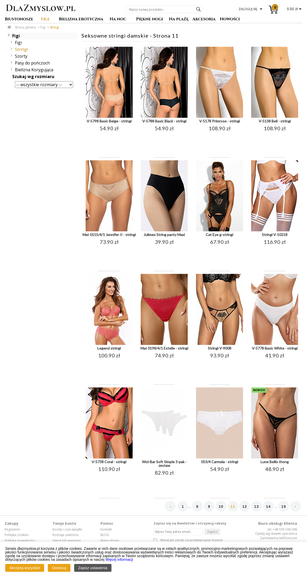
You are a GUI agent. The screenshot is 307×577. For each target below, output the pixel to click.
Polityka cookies (16, 535)
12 (244, 506)
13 (256, 506)
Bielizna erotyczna (81, 19)
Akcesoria (204, 19)
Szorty (21, 56)
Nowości (230, 19)
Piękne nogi (149, 19)
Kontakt (106, 529)
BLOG (105, 535)
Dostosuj (59, 568)
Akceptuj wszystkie (24, 568)
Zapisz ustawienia (92, 568)
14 (268, 506)
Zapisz (212, 531)
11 (233, 506)
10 (221, 506)
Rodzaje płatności (65, 535)
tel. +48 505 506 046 (282, 529)
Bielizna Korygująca (34, 70)
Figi (45, 19)
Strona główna (25, 27)
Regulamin (12, 529)
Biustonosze (19, 19)
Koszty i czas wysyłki (67, 529)
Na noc (118, 19)
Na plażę (179, 19)
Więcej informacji (119, 559)
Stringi (54, 27)
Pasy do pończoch (32, 63)
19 (283, 506)
